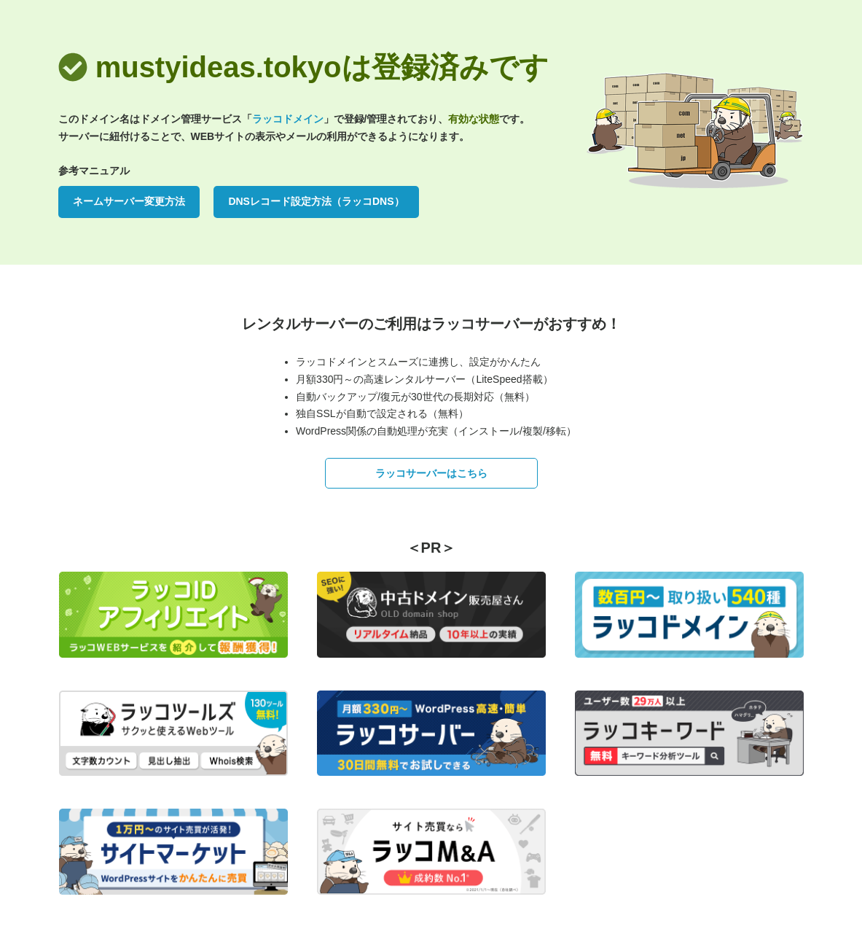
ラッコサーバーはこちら (431, 473)
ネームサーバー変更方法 (129, 201)
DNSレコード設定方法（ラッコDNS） (316, 201)
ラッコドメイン (288, 119)
